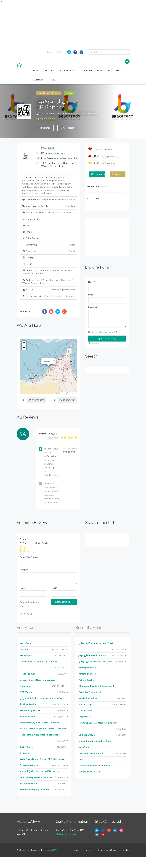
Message (93, 307)
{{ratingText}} (41, 543)
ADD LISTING (39, 79)
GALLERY (49, 70)
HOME (36, 70)
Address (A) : (48, 282)
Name (91, 282)
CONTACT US (86, 70)
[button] (54, 360)
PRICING (120, 70)
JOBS (55, 79)
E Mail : (48, 289)
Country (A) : (48, 251)
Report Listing (121, 174)
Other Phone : (31, 238)
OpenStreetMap (72, 393)
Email (91, 294)
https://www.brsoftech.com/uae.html (59, 158)
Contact (126, 850)
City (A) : (28, 264)
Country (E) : (48, 244)
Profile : (47, 185)
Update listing (102, 174)
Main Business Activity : (48, 206)
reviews (111, 163)
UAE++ (56, 850)
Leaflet (63, 393)
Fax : (26, 225)
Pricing (88, 850)
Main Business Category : (48, 199)
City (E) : (28, 257)
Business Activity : (48, 212)
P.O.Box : (28, 231)
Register (60, 52)
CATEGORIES (66, 70)
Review (24, 569)
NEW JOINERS (103, 70)
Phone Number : (32, 219)
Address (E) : (47, 272)
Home (75, 850)
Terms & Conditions (107, 850)
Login (49, 52)
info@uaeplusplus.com (66, 834)
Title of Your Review (29, 557)
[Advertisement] (73, 25)
